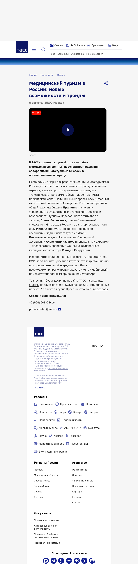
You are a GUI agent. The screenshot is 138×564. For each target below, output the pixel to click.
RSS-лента (39, 387)
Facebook (101, 289)
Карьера (77, 491)
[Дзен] (69, 561)
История (77, 475)
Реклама (77, 497)
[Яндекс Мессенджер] (61, 561)
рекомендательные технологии (51, 369)
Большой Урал (42, 486)
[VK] (77, 561)
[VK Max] (46, 561)
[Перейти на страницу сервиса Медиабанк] (75, 45)
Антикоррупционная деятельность (45, 527)
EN (101, 345)
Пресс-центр (47, 75)
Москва (61, 75)
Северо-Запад (42, 480)
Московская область (46, 475)
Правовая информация (47, 542)
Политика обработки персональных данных (47, 536)
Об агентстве (79, 469)
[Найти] (43, 49)
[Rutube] (92, 561)
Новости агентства (83, 486)
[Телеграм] (54, 561)
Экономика (77, 53)
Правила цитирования (47, 520)
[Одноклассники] (84, 561)
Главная (33, 75)
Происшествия (94, 53)
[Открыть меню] (34, 49)
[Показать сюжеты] (57, 45)
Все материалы (60, 53)
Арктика (39, 497)
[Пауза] (68, 130)
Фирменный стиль (82, 480)
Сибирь (38, 491)
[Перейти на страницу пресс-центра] (96, 45)
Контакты (77, 502)
